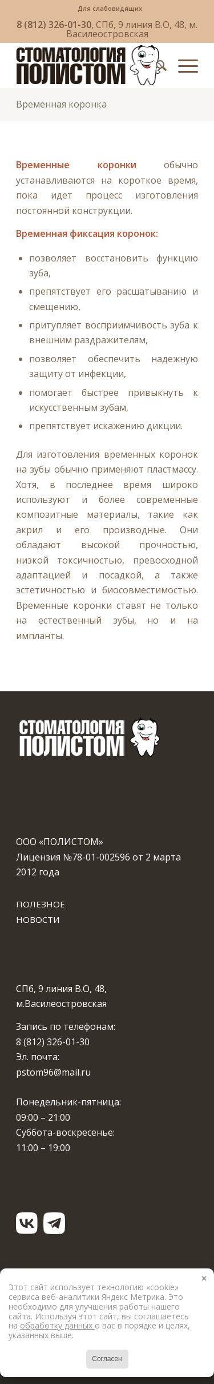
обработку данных (57, 1325)
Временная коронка (61, 104)
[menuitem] (110, 8)
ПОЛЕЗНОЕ (40, 904)
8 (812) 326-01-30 (54, 24)
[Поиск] (155, 65)
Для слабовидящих (110, 8)
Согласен (107, 1359)
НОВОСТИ (37, 919)
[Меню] (182, 65)
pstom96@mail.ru (53, 1072)
